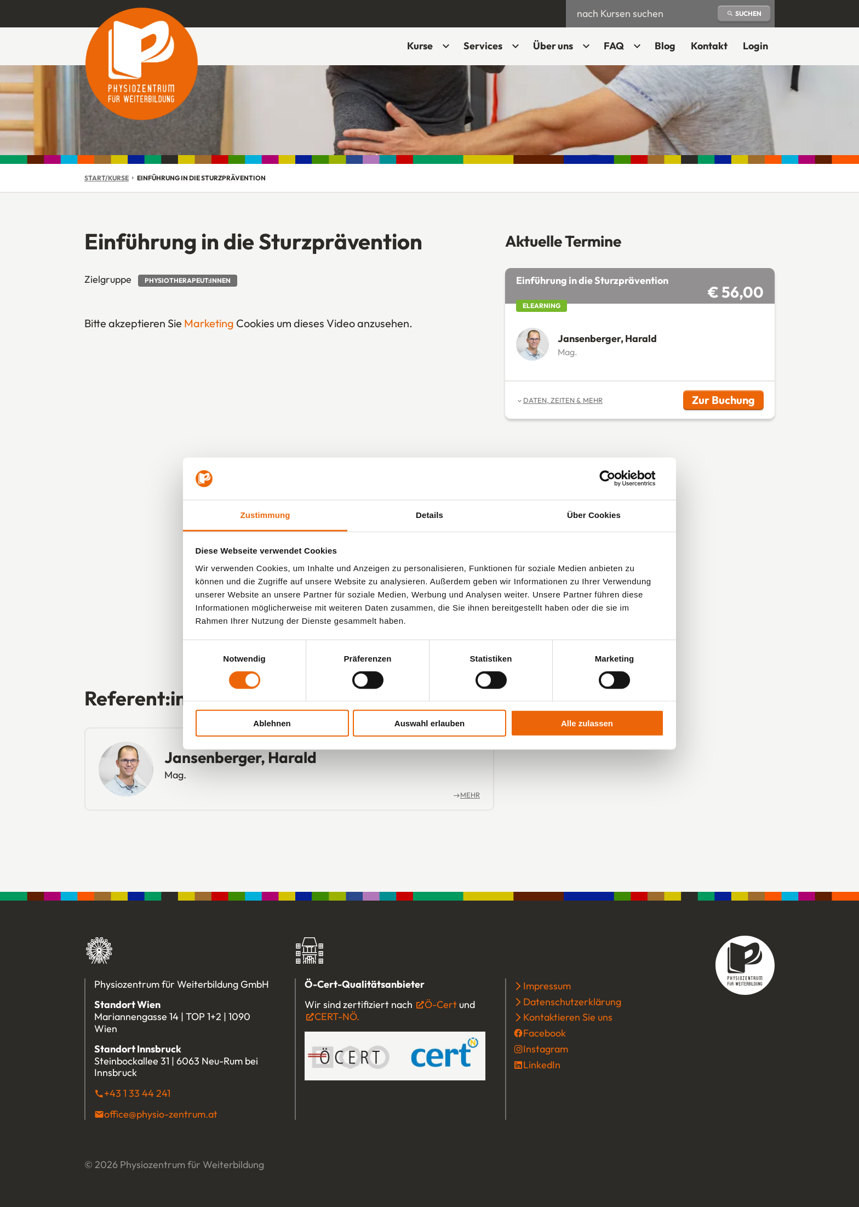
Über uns (553, 45)
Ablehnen (271, 723)
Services (482, 45)
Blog (665, 45)
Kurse (420, 45)
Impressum (547, 986)
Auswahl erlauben (429, 723)
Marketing (209, 323)
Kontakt (709, 45)
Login (759, 49)
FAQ (614, 45)
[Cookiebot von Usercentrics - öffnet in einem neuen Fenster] (616, 478)
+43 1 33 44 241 (137, 1093)
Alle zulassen (587, 723)
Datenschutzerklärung (572, 1001)
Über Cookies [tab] (594, 515)
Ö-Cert (441, 1004)
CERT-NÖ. (336, 1016)
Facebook (544, 1033)
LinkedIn (541, 1064)
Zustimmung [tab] (265, 515)
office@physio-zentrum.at (160, 1114)
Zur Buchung (728, 401)
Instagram (545, 1049)
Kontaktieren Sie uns (567, 1017)
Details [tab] (429, 515)
